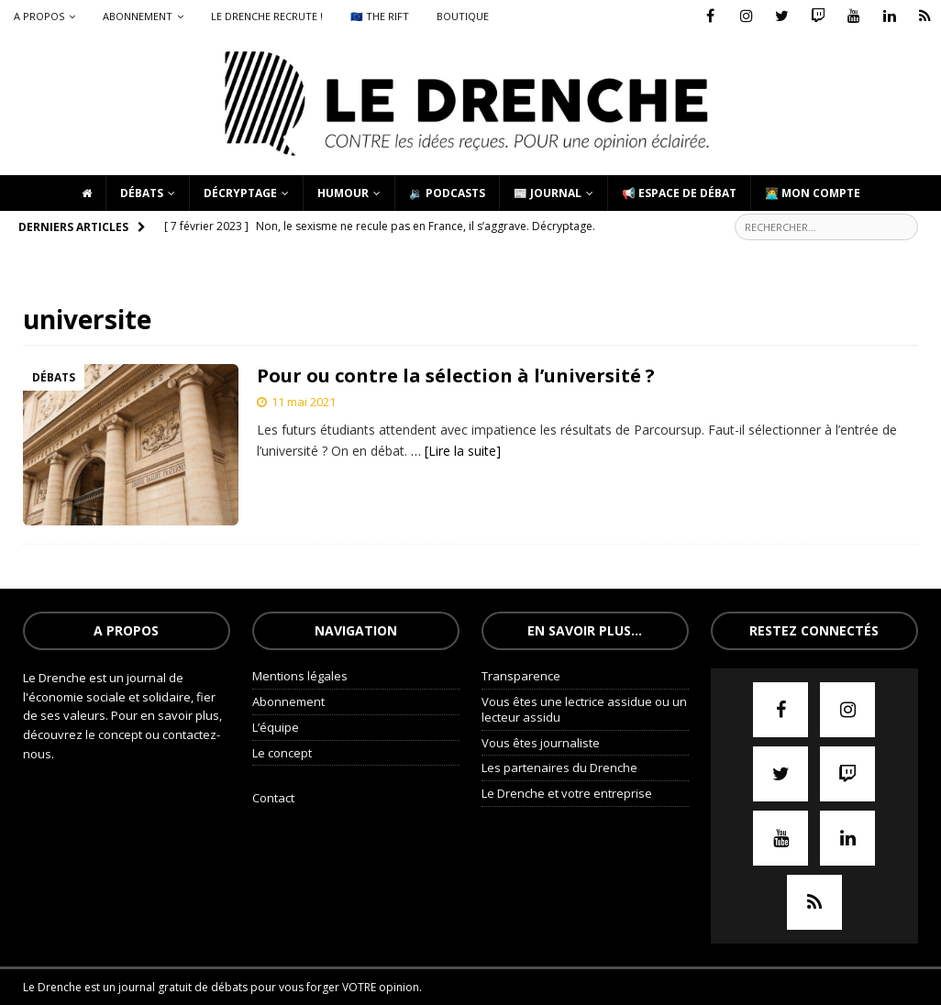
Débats (141, 193)
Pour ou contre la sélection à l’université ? (456, 375)
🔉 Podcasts (447, 193)
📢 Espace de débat (679, 193)
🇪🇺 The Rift (379, 16)
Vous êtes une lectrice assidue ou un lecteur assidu (584, 709)
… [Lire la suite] (456, 450)
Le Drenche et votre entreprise (567, 793)
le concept (115, 734)
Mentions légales (300, 676)
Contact (273, 798)
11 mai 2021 (303, 401)
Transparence (521, 676)
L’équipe (275, 727)
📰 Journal (547, 193)
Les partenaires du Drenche (559, 767)
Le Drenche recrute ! (267, 16)
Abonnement (137, 16)
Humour (343, 193)
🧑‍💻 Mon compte (812, 193)
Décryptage (240, 193)
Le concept (282, 753)
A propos (39, 16)
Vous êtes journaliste (541, 742)
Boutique (463, 16)
